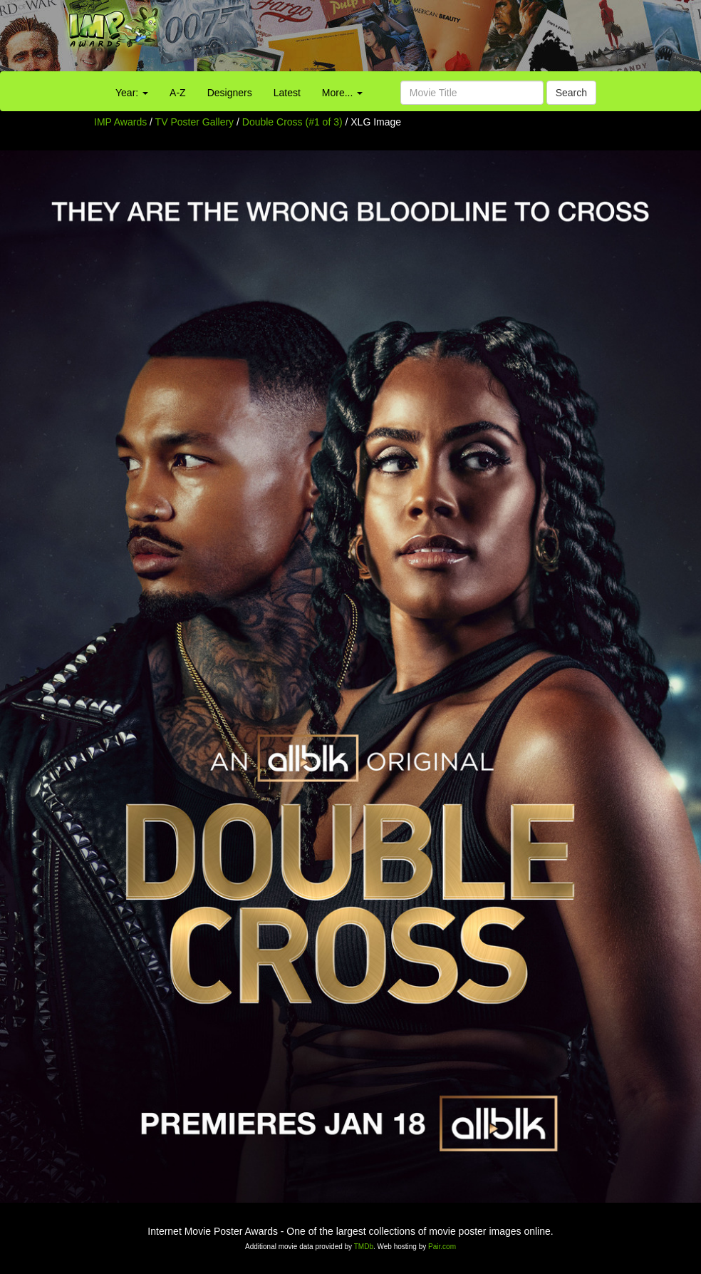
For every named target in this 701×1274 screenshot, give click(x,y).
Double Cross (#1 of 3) (292, 122)
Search (571, 92)
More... (342, 92)
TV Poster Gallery (194, 122)
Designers (229, 92)
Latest (287, 92)
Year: (131, 92)
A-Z (178, 92)
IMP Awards (120, 122)
